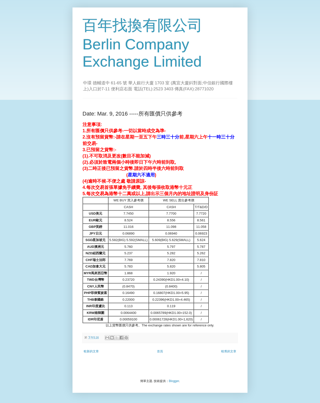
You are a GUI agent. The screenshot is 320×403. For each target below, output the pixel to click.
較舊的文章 (228, 351)
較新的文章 (91, 351)
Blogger (174, 381)
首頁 (160, 351)
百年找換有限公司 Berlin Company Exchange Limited (142, 43)
